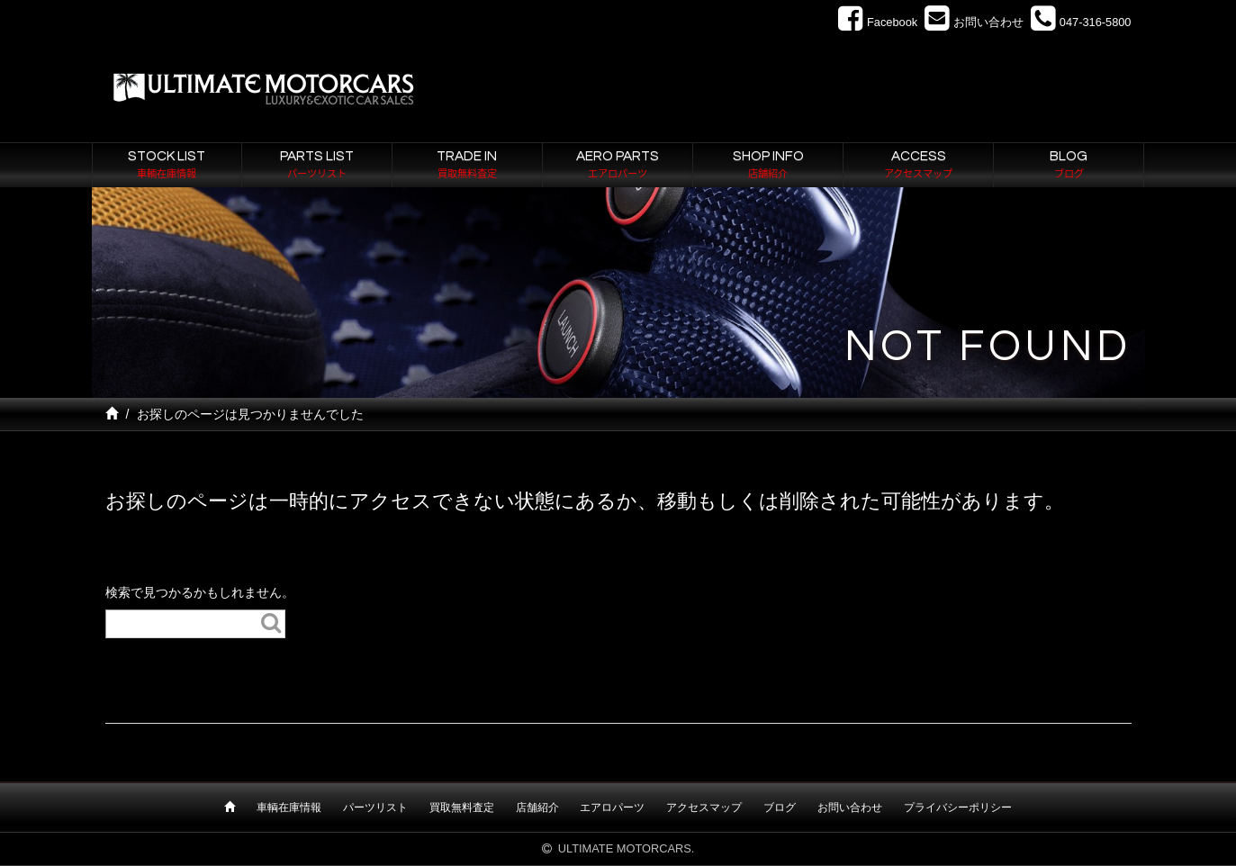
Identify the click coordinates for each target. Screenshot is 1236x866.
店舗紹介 (537, 807)
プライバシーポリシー (958, 807)
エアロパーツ (612, 807)
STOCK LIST (167, 166)
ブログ (779, 807)
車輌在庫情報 (289, 807)
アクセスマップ (704, 807)
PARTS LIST (317, 166)
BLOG (1068, 166)
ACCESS (918, 166)
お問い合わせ (849, 807)
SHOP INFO (768, 166)
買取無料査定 (461, 807)
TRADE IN (467, 166)
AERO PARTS (617, 166)
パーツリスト (375, 807)
